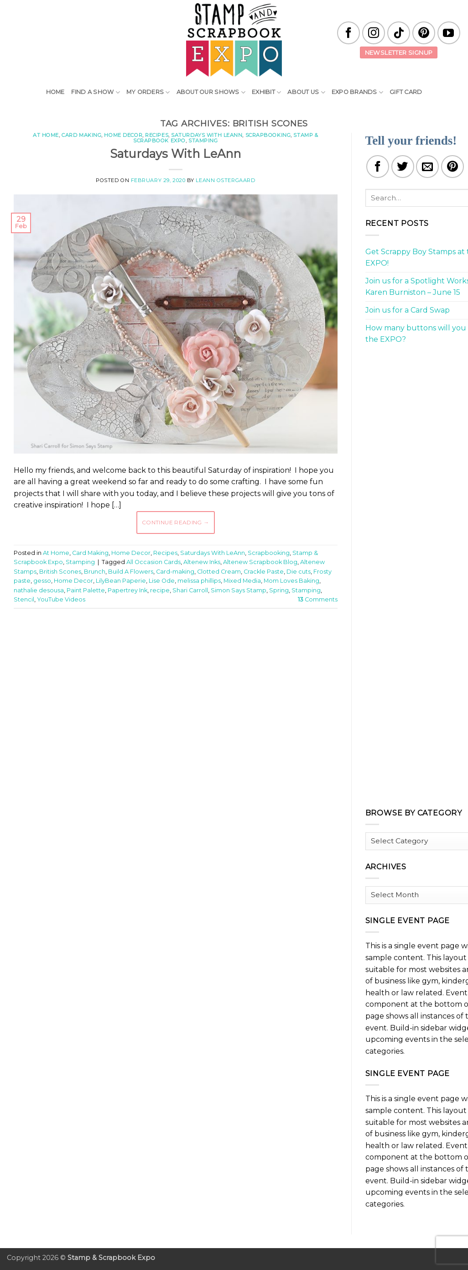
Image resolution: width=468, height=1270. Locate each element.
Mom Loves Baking (291, 580)
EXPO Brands (357, 92)
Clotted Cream (219, 571)
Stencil (24, 599)
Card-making (175, 571)
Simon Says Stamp (238, 590)
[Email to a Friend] (427, 166)
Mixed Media (242, 580)
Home (55, 92)
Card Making (81, 135)
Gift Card (406, 92)
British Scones (60, 571)
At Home (46, 135)
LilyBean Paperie (121, 580)
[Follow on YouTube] (448, 32)
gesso (42, 580)
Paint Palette (86, 590)
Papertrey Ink (127, 590)
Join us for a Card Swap (407, 310)
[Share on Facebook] (377, 166)
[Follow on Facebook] (348, 32)
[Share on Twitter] (402, 166)
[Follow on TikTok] (398, 32)
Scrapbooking (268, 135)
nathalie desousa (39, 590)
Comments (318, 599)
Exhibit (266, 92)
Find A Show (95, 92)
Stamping (203, 140)
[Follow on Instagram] (373, 32)
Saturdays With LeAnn (206, 135)
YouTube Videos (61, 599)
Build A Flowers (130, 571)
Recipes (156, 135)
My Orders (148, 92)
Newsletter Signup (399, 52)
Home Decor (123, 135)
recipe (160, 590)
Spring (279, 590)
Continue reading (175, 522)
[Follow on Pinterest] (423, 32)
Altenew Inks (201, 562)
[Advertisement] (180, 643)
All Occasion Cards (153, 562)
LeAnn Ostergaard (225, 180)
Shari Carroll (190, 590)
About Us (306, 92)
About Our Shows (211, 92)
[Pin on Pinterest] (452, 166)
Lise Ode (162, 580)
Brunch (94, 571)
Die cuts (298, 571)
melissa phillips (199, 580)
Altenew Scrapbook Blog (260, 562)
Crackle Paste (264, 571)
